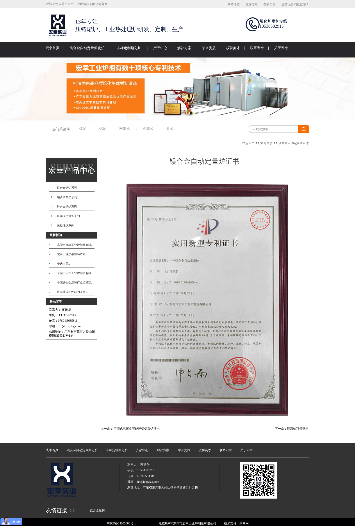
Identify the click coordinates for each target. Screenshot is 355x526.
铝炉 (102, 129)
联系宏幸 (257, 48)
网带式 (124, 129)
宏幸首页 (52, 48)
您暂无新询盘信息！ (295, 4)
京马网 (244, 523)
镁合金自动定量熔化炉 (87, 48)
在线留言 (269, 4)
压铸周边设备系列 (68, 216)
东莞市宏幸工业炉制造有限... (75, 244)
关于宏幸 (281, 48)
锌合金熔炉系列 (67, 206)
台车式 (148, 129)
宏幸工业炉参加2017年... (72, 254)
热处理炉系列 (65, 225)
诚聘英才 (233, 48)
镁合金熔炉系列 (67, 187)
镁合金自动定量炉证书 (293, 143)
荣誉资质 (209, 48)
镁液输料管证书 (298, 428)
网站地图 (233, 4)
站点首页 (248, 143)
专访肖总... (64, 263)
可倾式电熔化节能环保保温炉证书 (137, 428)
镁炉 (82, 129)
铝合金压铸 (97, 510)
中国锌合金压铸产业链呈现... (75, 282)
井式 (169, 129)
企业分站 (251, 4)
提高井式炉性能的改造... (72, 292)
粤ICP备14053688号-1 (121, 523)
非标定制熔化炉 (129, 48)
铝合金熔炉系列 (67, 197)
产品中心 (160, 48)
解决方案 (184, 48)
